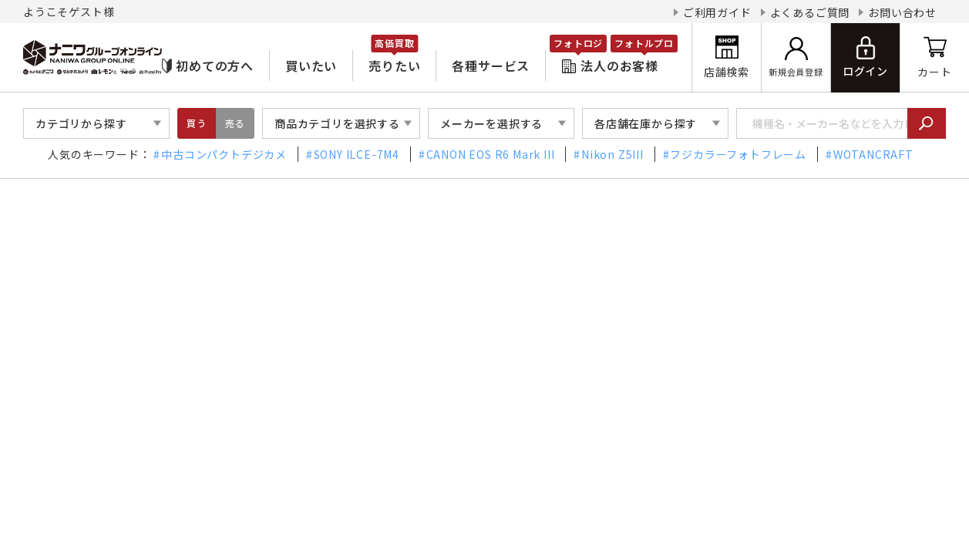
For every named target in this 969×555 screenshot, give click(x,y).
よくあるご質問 (810, 12)
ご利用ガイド (717, 12)
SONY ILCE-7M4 (356, 154)
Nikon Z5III (612, 154)
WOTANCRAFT (873, 154)
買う (197, 123)
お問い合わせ (902, 12)
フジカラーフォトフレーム (738, 154)
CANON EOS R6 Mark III (490, 154)
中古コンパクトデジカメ (224, 154)
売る (235, 123)
